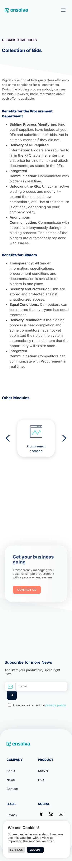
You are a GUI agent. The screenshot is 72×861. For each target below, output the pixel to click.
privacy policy (55, 705)
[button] (63, 10)
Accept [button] (35, 849)
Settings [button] (16, 849)
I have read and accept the (39, 705)
